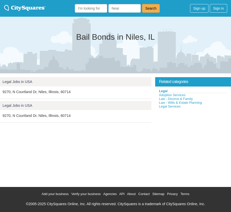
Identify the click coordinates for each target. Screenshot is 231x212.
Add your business (55, 194)
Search (150, 8)
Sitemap (158, 194)
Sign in (218, 8)
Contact (144, 194)
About (131, 194)
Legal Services (169, 106)
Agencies (110, 194)
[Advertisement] (193, 146)
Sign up (199, 8)
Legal (163, 91)
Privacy (172, 194)
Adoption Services (172, 95)
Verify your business (86, 194)
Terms (184, 194)
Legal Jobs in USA (17, 82)
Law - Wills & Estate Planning (180, 102)
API (122, 194)
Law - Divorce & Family (176, 99)
